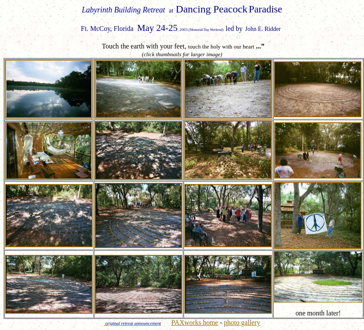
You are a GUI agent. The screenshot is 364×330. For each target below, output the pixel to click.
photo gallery (242, 322)
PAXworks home (194, 322)
